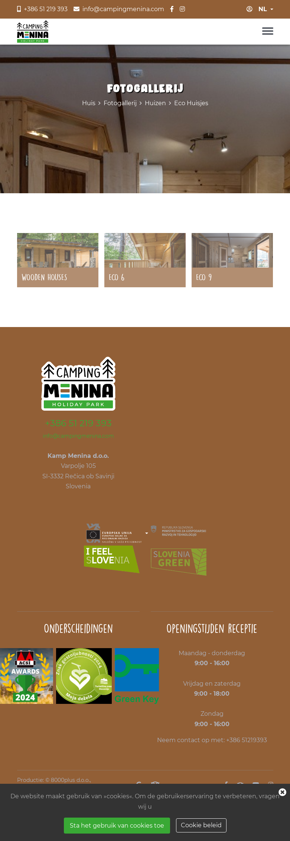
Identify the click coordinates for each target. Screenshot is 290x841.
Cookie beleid (201, 825)
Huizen (155, 103)
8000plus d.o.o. (70, 780)
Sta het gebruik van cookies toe (117, 825)
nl (262, 9)
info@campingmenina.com (78, 436)
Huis (88, 103)
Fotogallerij (120, 103)
